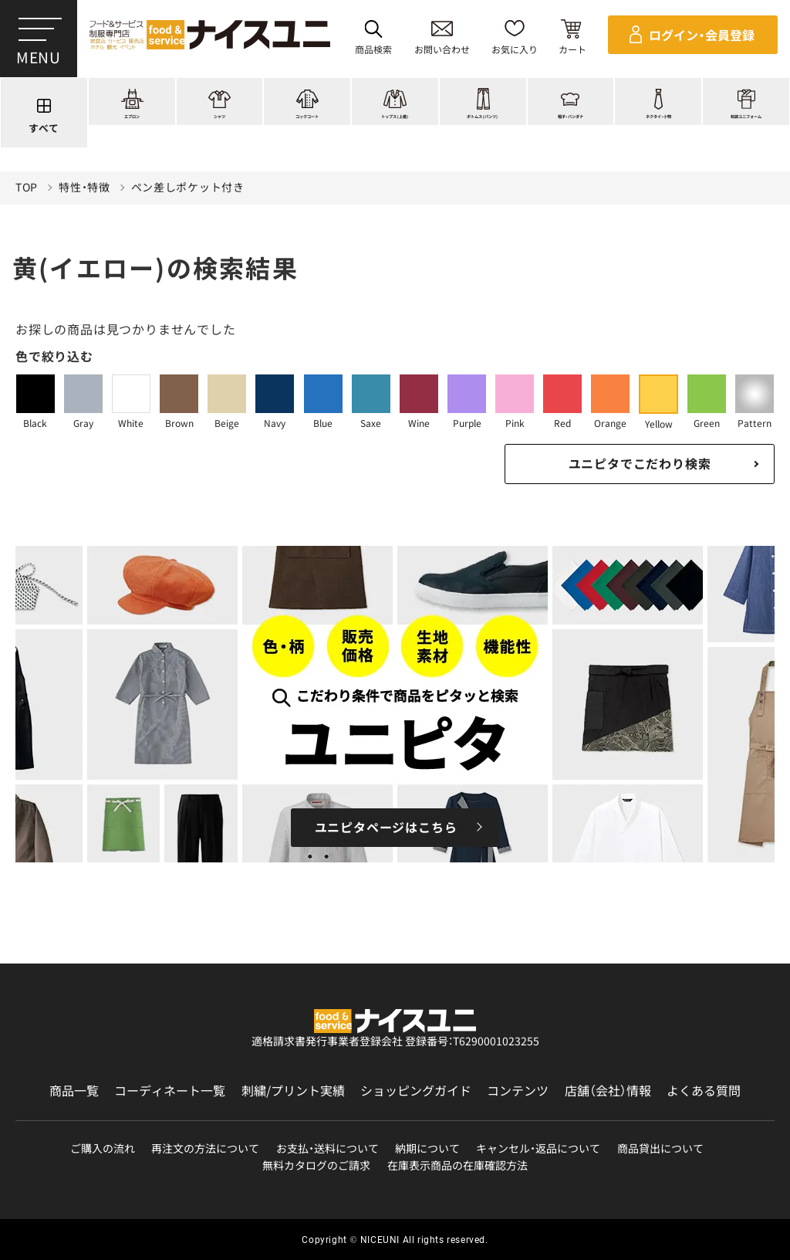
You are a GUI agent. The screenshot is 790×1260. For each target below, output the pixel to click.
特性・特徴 (84, 187)
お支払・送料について (327, 1148)
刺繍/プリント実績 (293, 1090)
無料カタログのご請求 (316, 1165)
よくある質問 (704, 1090)
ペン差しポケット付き (188, 187)
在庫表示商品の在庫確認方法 (457, 1165)
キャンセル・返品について (538, 1148)
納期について (427, 1148)
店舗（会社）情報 (608, 1090)
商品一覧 (74, 1090)
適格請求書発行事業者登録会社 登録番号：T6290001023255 (395, 1040)
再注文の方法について (205, 1148)
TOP (26, 187)
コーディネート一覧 (169, 1090)
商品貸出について (660, 1148)
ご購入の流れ (102, 1148)
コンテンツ (518, 1090)
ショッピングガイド (415, 1090)
